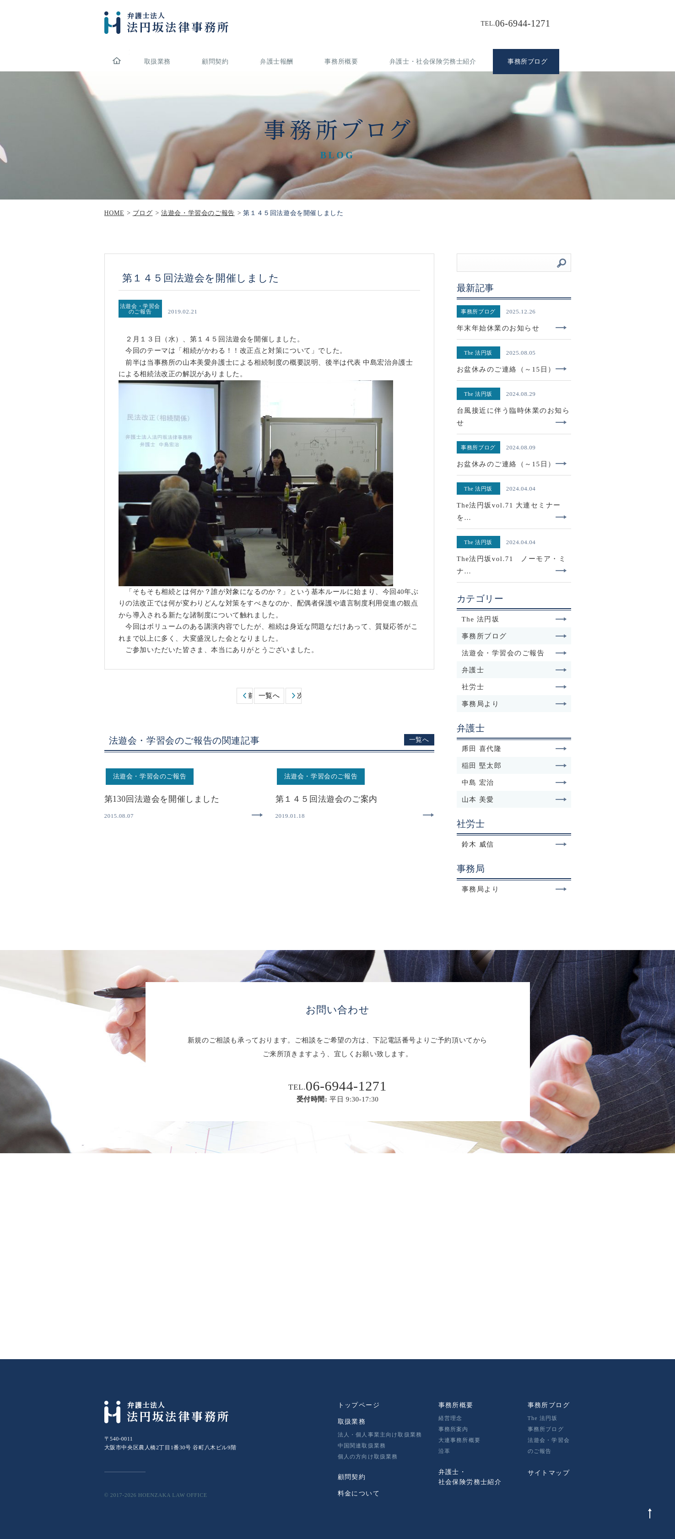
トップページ (359, 1405)
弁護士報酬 (276, 61)
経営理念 (450, 1418)
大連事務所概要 (459, 1440)
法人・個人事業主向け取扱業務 (380, 1434)
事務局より (514, 703)
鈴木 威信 (514, 844)
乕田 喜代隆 (514, 748)
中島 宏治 (514, 782)
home (117, 61)
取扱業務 (157, 61)
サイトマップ (549, 1472)
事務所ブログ (514, 636)
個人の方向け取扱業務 (368, 1456)
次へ (299, 695)
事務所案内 (453, 1429)
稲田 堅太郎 (514, 765)
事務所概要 (341, 61)
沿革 (444, 1451)
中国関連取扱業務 (362, 1445)
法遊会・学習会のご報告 (514, 653)
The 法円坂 (514, 619)
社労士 (514, 687)
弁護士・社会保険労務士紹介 (432, 61)
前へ (250, 695)
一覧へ (269, 695)
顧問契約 (215, 61)
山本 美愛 (514, 799)
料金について (359, 1493)
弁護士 (514, 670)
